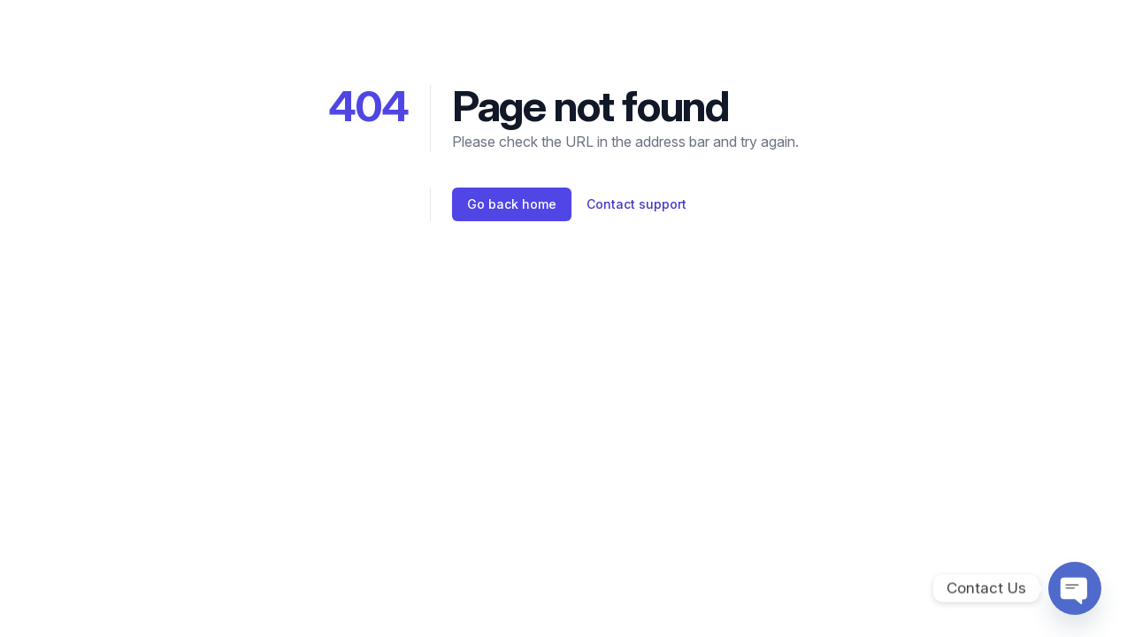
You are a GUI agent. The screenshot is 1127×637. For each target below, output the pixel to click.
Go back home (511, 203)
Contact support (636, 203)
